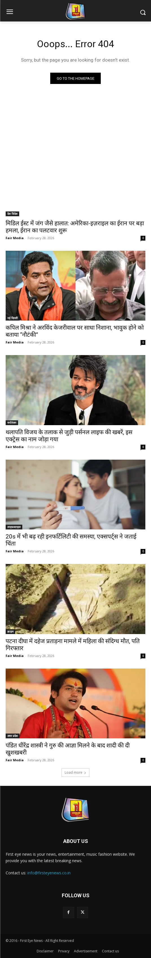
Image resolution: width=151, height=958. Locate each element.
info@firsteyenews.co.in (49, 872)
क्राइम (10, 631)
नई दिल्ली (12, 318)
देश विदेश (12, 214)
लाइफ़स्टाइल (14, 527)
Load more (75, 772)
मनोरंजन (11, 423)
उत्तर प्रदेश (12, 736)
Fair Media (15, 238)
